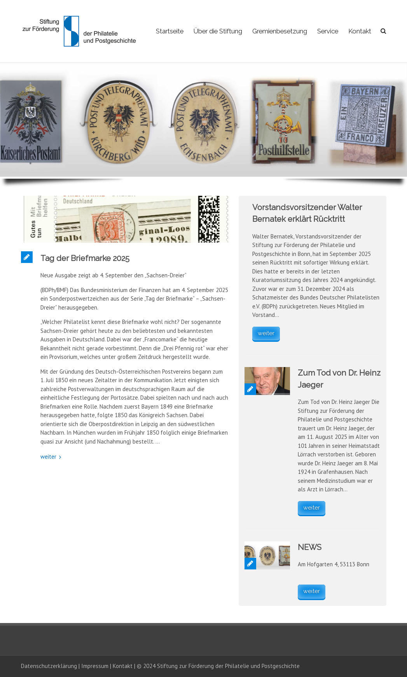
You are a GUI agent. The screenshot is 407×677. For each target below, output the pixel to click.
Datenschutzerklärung (49, 666)
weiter (48, 456)
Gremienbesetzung (279, 31)
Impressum (94, 666)
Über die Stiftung (218, 31)
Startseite (169, 31)
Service (327, 31)
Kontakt (359, 31)
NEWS (309, 547)
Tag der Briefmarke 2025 (84, 258)
